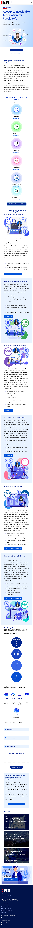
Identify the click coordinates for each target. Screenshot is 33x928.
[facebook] (2, 899)
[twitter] (6, 899)
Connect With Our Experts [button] (16, 804)
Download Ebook (9, 827)
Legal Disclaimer (4, 895)
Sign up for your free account (13, 548)
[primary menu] (29, 2)
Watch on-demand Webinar (17, 53)
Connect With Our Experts (17, 203)
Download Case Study (16, 49)
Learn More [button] (16, 118)
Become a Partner (16, 767)
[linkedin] (9, 899)
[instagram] (16, 899)
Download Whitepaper (10, 860)
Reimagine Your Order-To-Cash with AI (16, 98)
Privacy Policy (10, 895)
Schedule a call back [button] (11, 879)
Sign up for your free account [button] (13, 273)
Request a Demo (16, 2)
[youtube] (13, 899)
